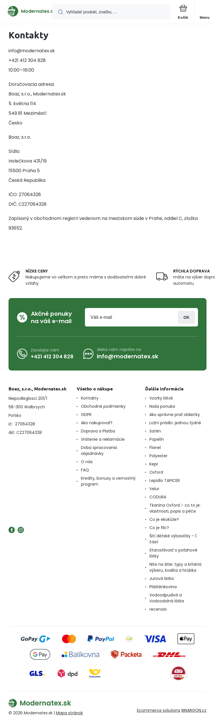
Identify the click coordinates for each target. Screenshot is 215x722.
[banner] (26, 11)
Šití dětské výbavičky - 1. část (173, 539)
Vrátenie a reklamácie (103, 439)
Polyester (158, 456)
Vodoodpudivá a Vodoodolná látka (166, 598)
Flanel (155, 447)
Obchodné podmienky (103, 406)
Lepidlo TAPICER (164, 480)
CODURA (157, 497)
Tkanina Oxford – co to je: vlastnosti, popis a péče (175, 508)
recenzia (157, 609)
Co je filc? (159, 527)
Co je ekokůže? (164, 519)
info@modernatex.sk (127, 356)
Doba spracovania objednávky (99, 450)
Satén (155, 431)
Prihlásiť (186, 317)
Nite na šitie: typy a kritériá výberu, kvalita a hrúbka (175, 567)
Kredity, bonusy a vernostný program (108, 481)
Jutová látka (161, 578)
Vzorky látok (161, 398)
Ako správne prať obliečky (174, 414)
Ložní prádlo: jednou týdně (175, 423)
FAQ (85, 470)
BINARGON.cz (193, 710)
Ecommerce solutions (158, 710)
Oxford (156, 472)
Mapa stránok (69, 713)
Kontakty (90, 398)
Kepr (153, 464)
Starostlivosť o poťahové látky (173, 553)
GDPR (86, 414)
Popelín (156, 439)
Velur (154, 489)
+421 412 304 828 (52, 356)
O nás (87, 462)
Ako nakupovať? (96, 423)
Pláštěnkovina (163, 587)
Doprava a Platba (98, 431)
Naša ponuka (162, 406)
